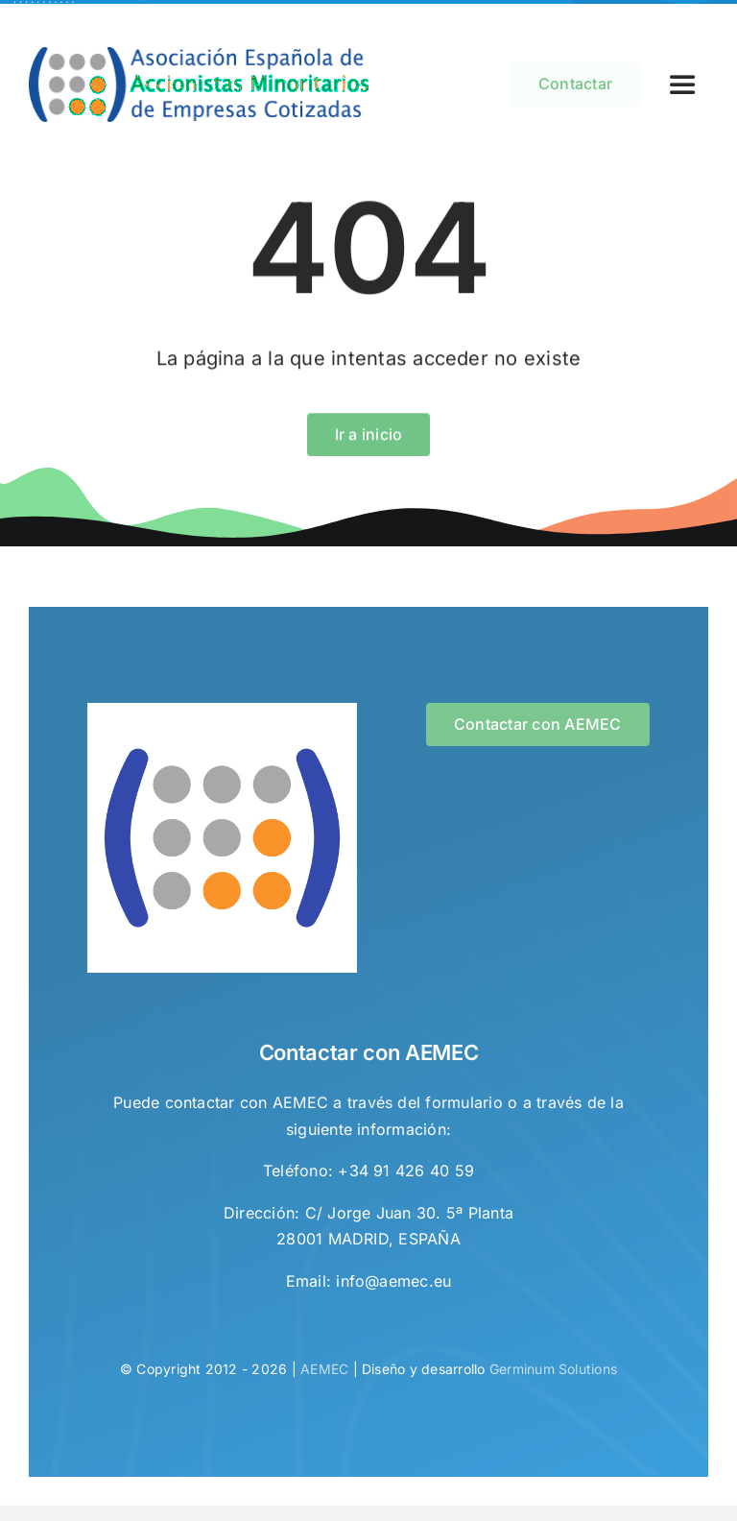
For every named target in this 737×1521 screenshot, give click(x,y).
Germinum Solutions (553, 1372)
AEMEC (324, 1372)
